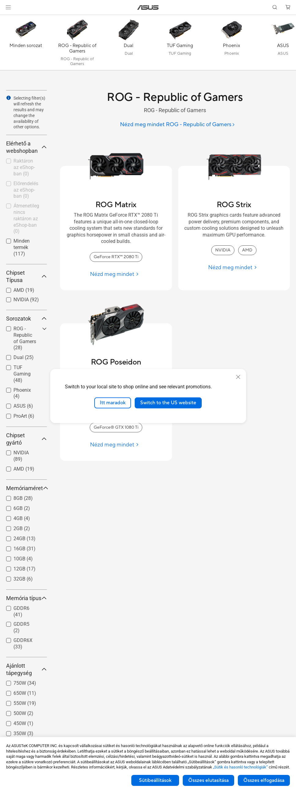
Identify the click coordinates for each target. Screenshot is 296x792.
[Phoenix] (231, 44)
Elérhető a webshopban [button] (26, 147)
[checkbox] (24, 338)
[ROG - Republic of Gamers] (77, 44)
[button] (8, 7)
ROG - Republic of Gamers (24, 338)
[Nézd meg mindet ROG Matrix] (116, 274)
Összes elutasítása (208, 780)
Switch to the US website (168, 403)
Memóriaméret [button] (26, 488)
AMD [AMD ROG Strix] (247, 250)
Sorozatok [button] (26, 318)
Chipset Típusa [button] (26, 276)
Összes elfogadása (263, 780)
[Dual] (128, 44)
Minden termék (21, 247)
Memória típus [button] (26, 598)
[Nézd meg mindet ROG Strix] (234, 267)
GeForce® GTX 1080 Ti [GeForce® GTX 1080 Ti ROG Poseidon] (116, 427)
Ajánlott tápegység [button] (26, 669)
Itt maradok (113, 403)
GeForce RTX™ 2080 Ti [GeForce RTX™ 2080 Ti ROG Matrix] (116, 257)
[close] (238, 377)
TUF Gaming (22, 374)
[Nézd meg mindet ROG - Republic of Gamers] (177, 124)
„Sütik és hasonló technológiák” (240, 767)
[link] (148, 7)
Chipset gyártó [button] (26, 439)
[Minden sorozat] (25, 44)
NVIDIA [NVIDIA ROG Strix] (222, 250)
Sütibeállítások (155, 780)
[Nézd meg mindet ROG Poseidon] (116, 445)
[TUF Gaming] (180, 44)
